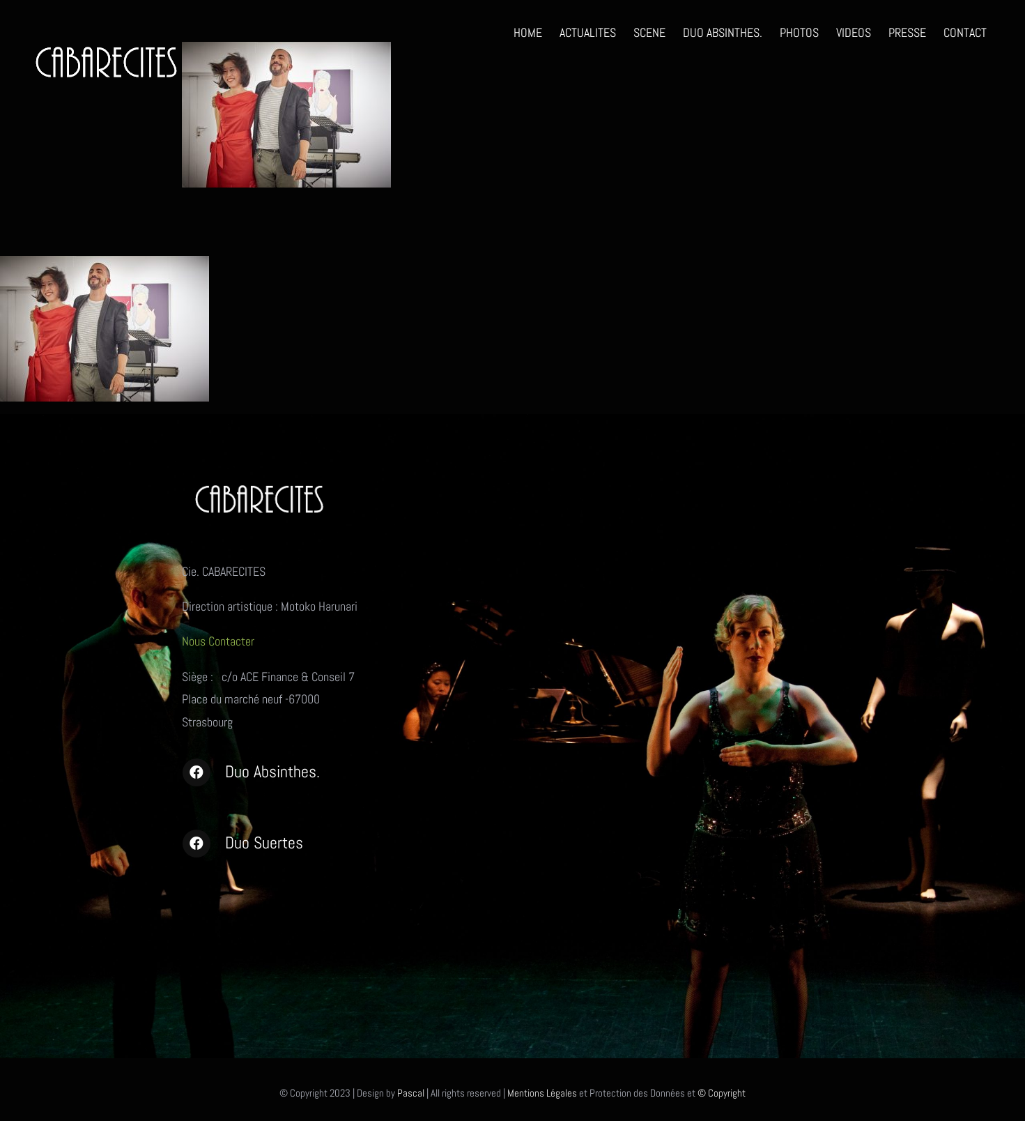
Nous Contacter (219, 641)
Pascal (410, 1092)
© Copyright (722, 1092)
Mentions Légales (542, 1092)
